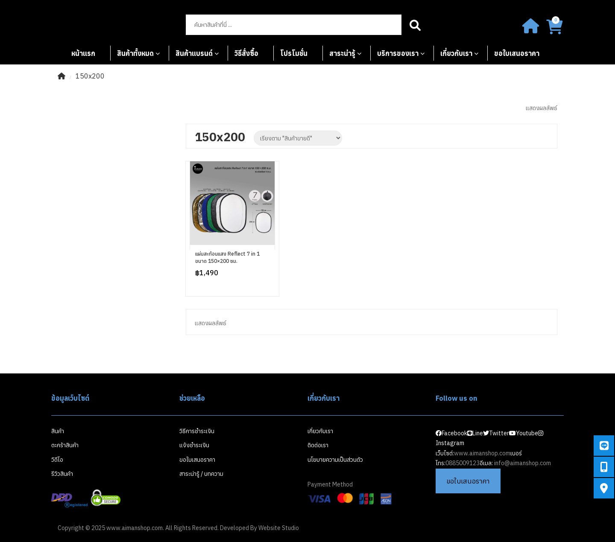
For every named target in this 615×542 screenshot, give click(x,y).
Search (415, 25)
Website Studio (278, 528)
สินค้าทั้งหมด (135, 53)
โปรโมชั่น (294, 53)
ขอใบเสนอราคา (516, 53)
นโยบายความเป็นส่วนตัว (335, 459)
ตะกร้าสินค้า (65, 445)
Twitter (496, 433)
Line (475, 433)
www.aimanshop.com (482, 453)
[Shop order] (298, 138)
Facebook (451, 433)
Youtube (523, 433)
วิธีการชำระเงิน (196, 431)
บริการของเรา (398, 53)
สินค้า (57, 431)
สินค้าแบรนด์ (194, 53)
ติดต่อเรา (318, 445)
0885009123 (462, 463)
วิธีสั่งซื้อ (246, 53)
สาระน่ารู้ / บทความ (201, 474)
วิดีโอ (57, 459)
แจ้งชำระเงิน (194, 445)
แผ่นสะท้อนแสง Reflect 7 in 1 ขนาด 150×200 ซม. (227, 257)
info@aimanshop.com (522, 463)
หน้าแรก (83, 53)
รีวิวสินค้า (62, 474)
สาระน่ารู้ (342, 53)
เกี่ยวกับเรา (456, 53)
